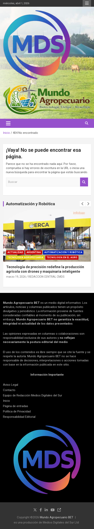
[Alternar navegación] (8, 123)
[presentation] (82, 204)
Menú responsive (87, 3)
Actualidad (15, 252)
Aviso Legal (10, 385)
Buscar (84, 182)
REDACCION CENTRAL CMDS (46, 276)
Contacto (9, 390)
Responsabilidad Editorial (19, 417)
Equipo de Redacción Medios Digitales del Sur (32, 395)
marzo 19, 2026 (16, 276)
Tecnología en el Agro (62, 257)
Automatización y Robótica (30, 203)
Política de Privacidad (17, 411)
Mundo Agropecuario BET (56, 517)
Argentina (33, 252)
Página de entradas (15, 406)
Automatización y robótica (63, 252)
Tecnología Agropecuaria (25, 257)
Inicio (6, 401)
